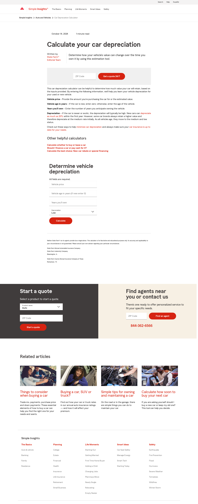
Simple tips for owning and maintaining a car (118, 393)
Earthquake (154, 450)
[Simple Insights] (38, 10)
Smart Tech (122, 461)
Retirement (58, 482)
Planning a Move (92, 477)
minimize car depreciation (89, 127)
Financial (57, 461)
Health (56, 466)
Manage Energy (123, 455)
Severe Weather (156, 472)
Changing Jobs (91, 472)
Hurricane (153, 466)
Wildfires (153, 482)
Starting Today (123, 466)
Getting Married (92, 455)
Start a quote (33, 327)
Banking (24, 455)
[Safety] (106, 9)
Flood (151, 461)
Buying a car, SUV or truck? (76, 393)
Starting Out (90, 450)
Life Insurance (59, 477)
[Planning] (68, 9)
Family (24, 461)
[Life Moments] (81, 9)
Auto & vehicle (27, 450)
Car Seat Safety (123, 450)
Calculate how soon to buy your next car (158, 393)
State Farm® (54, 58)
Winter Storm (155, 488)
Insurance (57, 472)
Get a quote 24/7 (111, 76)
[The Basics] (56, 9)
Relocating (89, 488)
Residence (25, 466)
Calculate (60, 221)
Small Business (59, 488)
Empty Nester (91, 493)
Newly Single (90, 482)
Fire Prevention (155, 455)
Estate (56, 455)
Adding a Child (91, 466)
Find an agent (162, 316)
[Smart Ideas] (95, 9)
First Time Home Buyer (95, 461)
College (56, 450)
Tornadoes (153, 477)
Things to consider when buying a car (34, 393)
